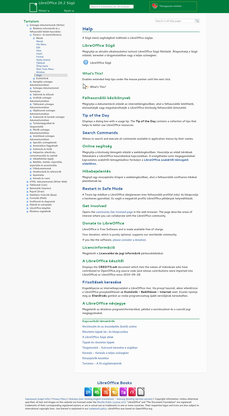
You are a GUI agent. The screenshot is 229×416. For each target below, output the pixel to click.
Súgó (38, 75)
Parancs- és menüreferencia (47, 34)
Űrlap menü (42, 66)
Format (40, 56)
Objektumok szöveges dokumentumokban (42, 112)
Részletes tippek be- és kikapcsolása (105, 332)
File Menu (41, 44)
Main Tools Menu (45, 69)
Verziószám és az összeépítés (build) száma (109, 326)
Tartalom (31, 21)
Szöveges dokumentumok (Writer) (47, 25)
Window (40, 72)
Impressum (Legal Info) (37, 398)
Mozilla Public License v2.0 (111, 402)
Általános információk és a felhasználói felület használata (45, 30)
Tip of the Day (95, 115)
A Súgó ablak (97, 337)
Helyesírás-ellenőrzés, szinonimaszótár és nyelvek (43, 154)
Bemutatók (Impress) (40, 188)
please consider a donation (129, 240)
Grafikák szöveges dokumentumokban (40, 99)
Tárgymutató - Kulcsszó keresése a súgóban (110, 347)
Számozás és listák (42, 149)
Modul (42, 10)
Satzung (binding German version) (135, 398)
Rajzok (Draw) (37, 191)
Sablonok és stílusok (43, 94)
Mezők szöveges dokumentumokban (40, 131)
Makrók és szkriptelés (41, 204)
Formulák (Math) (38, 198)
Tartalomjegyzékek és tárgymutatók (42, 125)
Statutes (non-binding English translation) (91, 398)
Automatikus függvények (45, 145)
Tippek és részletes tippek (98, 342)
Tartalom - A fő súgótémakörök (102, 363)
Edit (38, 47)
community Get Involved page (114, 212)
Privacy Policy (59, 398)
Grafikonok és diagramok (42, 201)
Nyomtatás (38, 175)
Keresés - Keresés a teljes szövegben (105, 353)
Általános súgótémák (40, 211)
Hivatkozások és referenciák (47, 171)
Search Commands (100, 132)
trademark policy (97, 408)
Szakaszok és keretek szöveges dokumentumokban (47, 118)
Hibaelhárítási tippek (43, 158)
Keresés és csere (41, 178)
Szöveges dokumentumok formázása (44, 89)
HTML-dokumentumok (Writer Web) (48, 181)
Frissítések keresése (101, 281)
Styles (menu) (43, 59)
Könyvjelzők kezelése (95, 358)
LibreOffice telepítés (40, 208)
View (38, 50)
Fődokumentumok (42, 168)
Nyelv (67, 10)
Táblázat (40, 62)
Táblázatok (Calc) (38, 184)
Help (87, 29)
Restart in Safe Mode (102, 188)
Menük (39, 38)
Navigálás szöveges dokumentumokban (41, 83)
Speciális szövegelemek (45, 142)
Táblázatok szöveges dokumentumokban (42, 106)
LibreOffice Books (114, 382)
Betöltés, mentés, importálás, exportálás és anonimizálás (46, 163)
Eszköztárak (42, 78)
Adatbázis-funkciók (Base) (43, 194)
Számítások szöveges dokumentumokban (42, 137)
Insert (39, 53)
